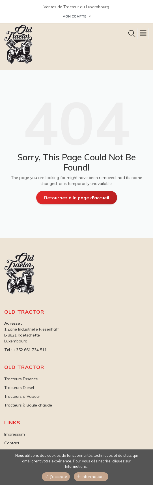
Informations (91, 476)
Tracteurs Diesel (19, 387)
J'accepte (56, 476)
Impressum (14, 434)
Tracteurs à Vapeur (22, 396)
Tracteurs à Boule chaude (28, 405)
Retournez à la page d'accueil (76, 197)
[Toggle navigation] (143, 33)
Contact (11, 442)
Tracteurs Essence (21, 378)
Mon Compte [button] (74, 16)
